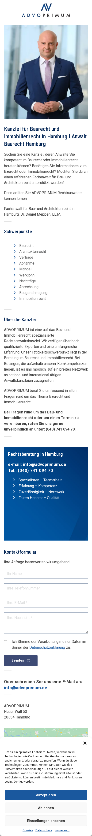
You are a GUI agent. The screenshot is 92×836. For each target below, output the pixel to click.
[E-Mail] (46, 603)
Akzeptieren (46, 795)
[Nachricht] (46, 622)
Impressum (62, 830)
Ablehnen (46, 808)
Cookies (28, 830)
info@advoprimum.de (44, 464)
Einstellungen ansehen (46, 821)
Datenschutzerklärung (47, 647)
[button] (85, 743)
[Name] (46, 574)
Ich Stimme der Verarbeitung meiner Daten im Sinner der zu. (49, 644)
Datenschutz (43, 830)
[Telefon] (46, 588)
